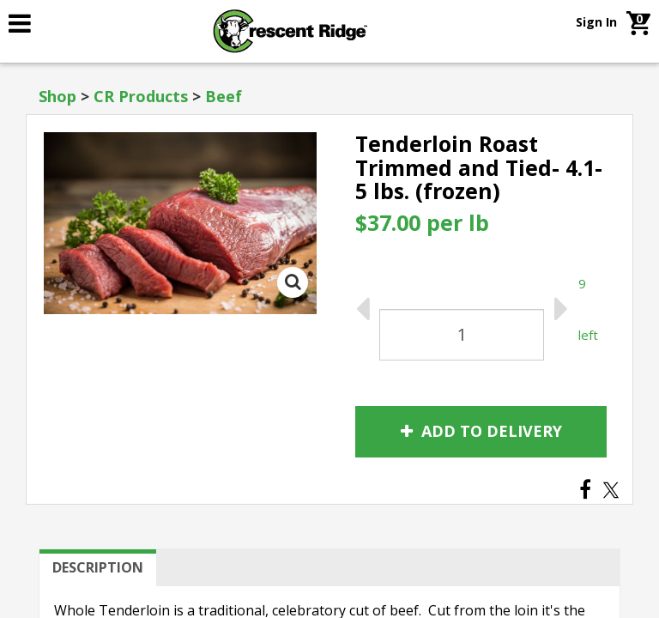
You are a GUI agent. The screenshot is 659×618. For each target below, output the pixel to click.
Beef (223, 96)
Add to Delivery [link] (481, 431)
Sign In (596, 22)
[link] (61, 23)
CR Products (141, 96)
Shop (57, 96)
